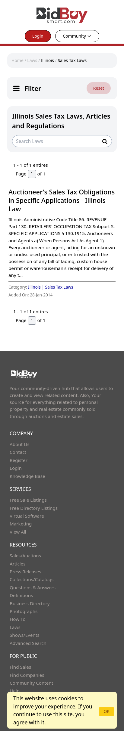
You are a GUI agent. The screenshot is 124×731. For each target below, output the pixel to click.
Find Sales (20, 667)
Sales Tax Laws (72, 60)
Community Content (31, 683)
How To (18, 619)
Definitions (21, 595)
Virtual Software (27, 516)
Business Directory (30, 603)
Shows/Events (24, 635)
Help (15, 691)
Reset (98, 88)
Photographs (23, 611)
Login (37, 36)
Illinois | (36, 287)
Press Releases (25, 571)
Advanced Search (28, 643)
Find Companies (27, 675)
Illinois (47, 60)
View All (18, 532)
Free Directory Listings (34, 508)
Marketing (21, 524)
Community (77, 36)
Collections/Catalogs (31, 579)
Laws (32, 60)
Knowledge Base (27, 476)
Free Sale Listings (28, 500)
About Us (20, 444)
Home (17, 60)
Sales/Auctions (25, 556)
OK (106, 711)
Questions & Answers (33, 587)
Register (18, 460)
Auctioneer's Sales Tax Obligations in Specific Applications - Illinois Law (61, 200)
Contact (18, 452)
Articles (17, 564)
